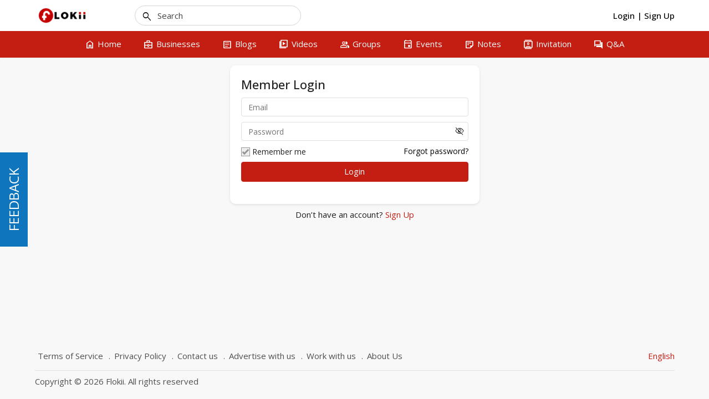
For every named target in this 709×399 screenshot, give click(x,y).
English (661, 355)
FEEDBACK (13, 199)
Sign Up (398, 214)
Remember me (273, 151)
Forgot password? (436, 151)
